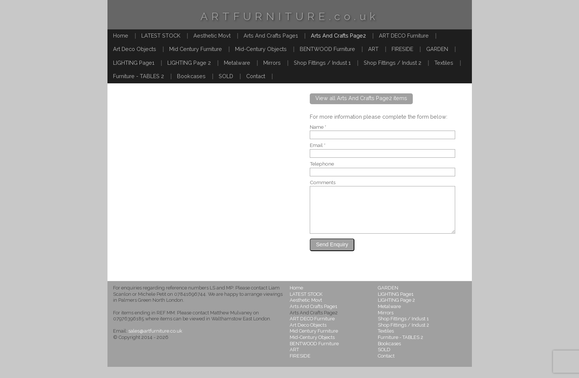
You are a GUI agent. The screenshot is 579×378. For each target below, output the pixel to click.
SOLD (226, 76)
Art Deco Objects (134, 49)
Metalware (237, 63)
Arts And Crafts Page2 (338, 35)
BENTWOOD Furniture (327, 49)
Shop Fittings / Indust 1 (322, 63)
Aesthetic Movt (212, 35)
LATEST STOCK (160, 35)
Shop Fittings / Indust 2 (392, 63)
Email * (317, 145)
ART (373, 49)
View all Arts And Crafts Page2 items (361, 98)
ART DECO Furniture (404, 35)
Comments (322, 182)
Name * (318, 127)
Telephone (322, 164)
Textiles (443, 63)
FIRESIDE (402, 49)
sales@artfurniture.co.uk (155, 342)
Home (120, 35)
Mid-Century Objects (261, 49)
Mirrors (272, 63)
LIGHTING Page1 (133, 63)
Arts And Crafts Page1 (271, 35)
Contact (255, 76)
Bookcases (191, 76)
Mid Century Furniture (195, 49)
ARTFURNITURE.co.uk (289, 16)
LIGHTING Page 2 (189, 63)
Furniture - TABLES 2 (138, 76)
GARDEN (437, 49)
